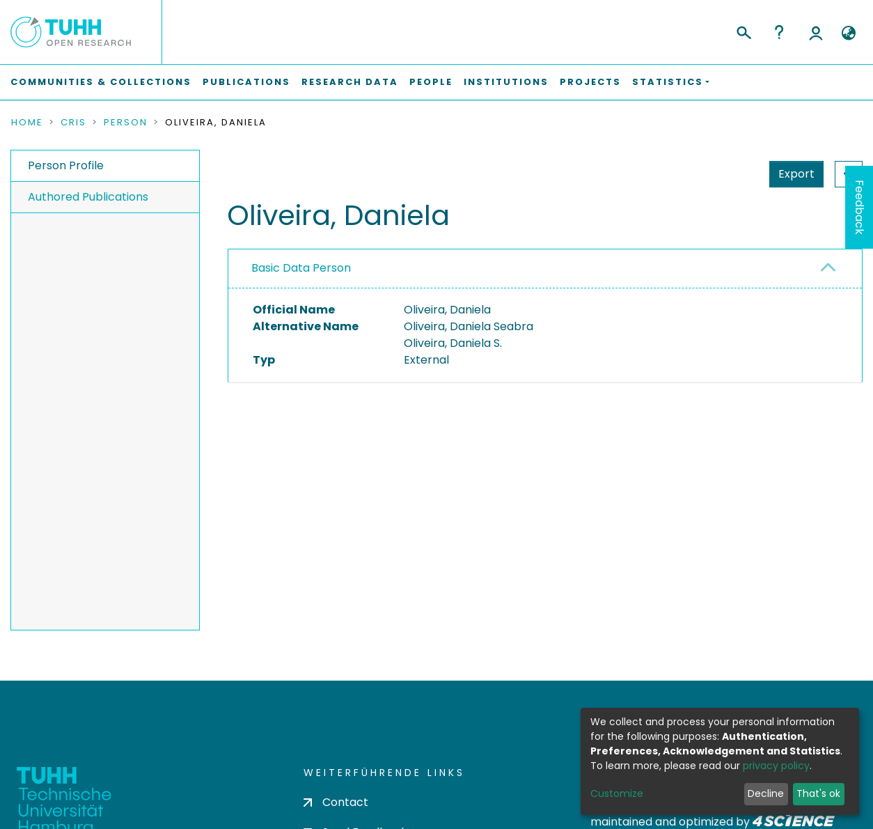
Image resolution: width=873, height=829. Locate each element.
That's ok (818, 793)
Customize (616, 793)
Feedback (859, 207)
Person (126, 122)
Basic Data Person (301, 268)
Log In (816, 32)
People (431, 81)
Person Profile (66, 165)
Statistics (792, 174)
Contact (336, 802)
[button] (848, 33)
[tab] (545, 268)
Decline (766, 793)
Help (779, 32)
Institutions (506, 81)
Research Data (349, 81)
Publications (246, 81)
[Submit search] (743, 30)
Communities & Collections (100, 81)
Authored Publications (88, 197)
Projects (590, 81)
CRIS (73, 122)
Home (27, 122)
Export (728, 174)
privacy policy (776, 766)
